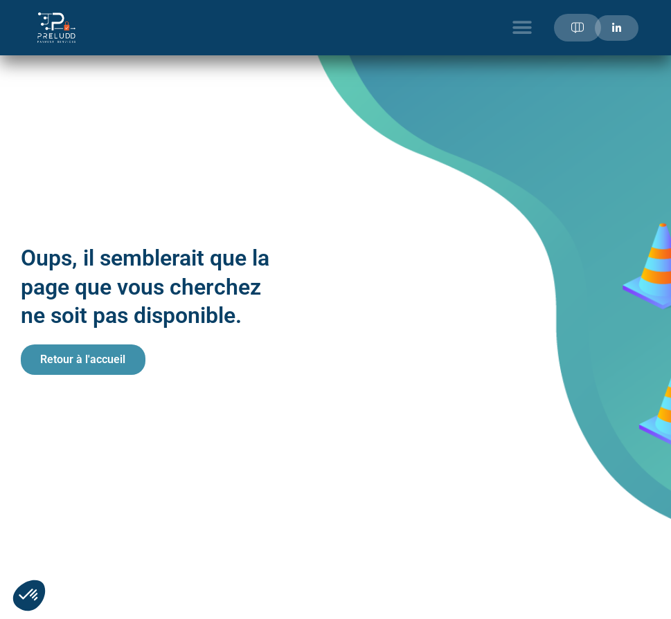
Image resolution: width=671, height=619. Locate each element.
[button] (522, 28)
